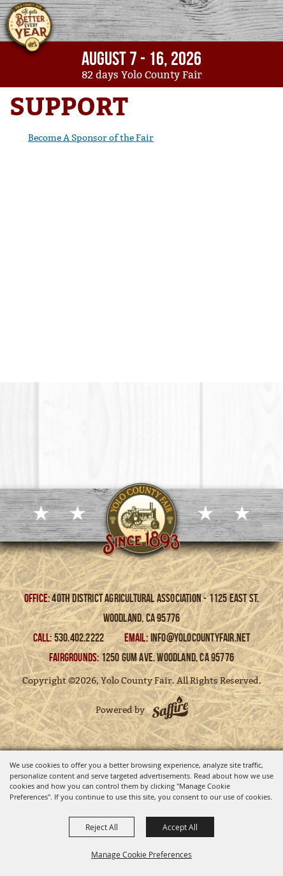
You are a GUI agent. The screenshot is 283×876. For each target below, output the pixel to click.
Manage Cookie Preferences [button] (141, 854)
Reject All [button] (101, 827)
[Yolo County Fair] (28, 30)
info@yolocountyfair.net (200, 637)
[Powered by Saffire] (170, 710)
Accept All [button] (180, 827)
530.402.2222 (80, 637)
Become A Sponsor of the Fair (91, 138)
